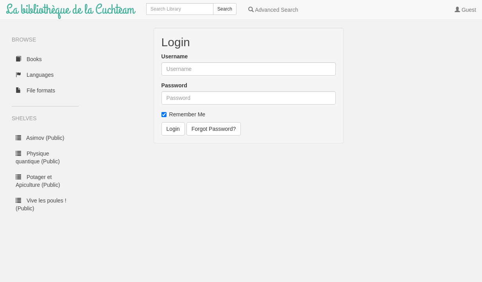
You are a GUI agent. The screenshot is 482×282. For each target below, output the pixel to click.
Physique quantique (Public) (38, 157)
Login (173, 129)
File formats (35, 90)
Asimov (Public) (40, 138)
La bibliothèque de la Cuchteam (70, 9)
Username (174, 56)
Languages (35, 75)
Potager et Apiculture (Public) (38, 181)
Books (29, 59)
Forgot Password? (214, 129)
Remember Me (183, 114)
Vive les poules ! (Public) (41, 204)
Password (174, 85)
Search (224, 9)
